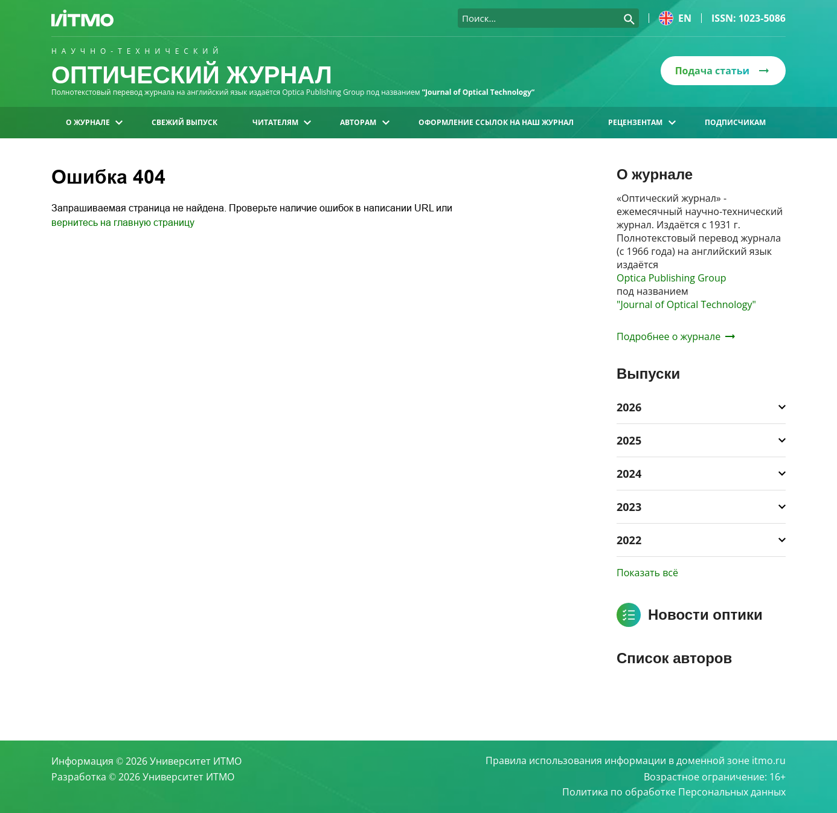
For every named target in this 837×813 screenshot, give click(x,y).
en (675, 18)
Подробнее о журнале (676, 336)
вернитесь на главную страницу (122, 222)
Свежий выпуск (184, 122)
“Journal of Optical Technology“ (478, 92)
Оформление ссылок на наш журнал (496, 122)
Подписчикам (735, 122)
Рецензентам (641, 122)
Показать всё (647, 573)
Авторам (364, 122)
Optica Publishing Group (671, 277)
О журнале (94, 122)
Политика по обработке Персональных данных (674, 792)
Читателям (281, 122)
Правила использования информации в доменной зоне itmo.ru (636, 761)
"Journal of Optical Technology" (686, 304)
